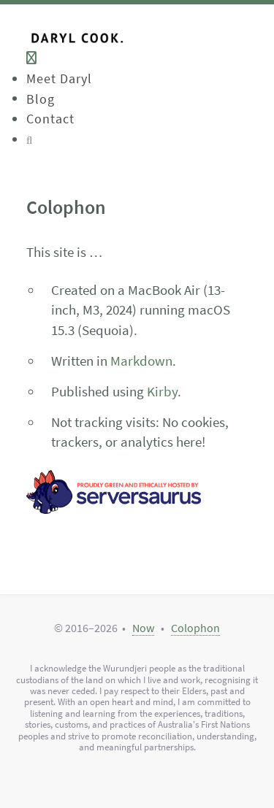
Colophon (195, 627)
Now (143, 627)
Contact (50, 118)
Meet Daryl (59, 78)
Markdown (141, 360)
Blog (40, 98)
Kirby (162, 391)
